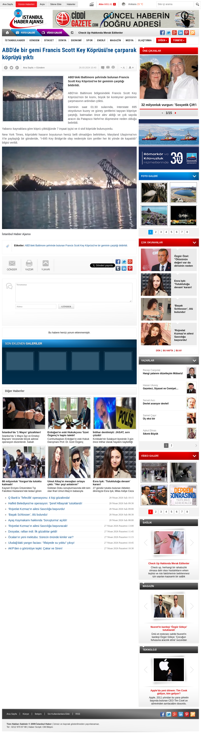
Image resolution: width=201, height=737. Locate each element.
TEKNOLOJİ (150, 649)
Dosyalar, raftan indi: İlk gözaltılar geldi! (32, 531)
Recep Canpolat (164, 372)
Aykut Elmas (164, 432)
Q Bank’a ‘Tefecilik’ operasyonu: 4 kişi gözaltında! (39, 497)
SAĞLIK (147, 522)
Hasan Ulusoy (164, 387)
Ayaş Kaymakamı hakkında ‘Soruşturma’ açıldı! (37, 520)
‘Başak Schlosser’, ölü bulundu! (27, 514)
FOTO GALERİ (149, 176)
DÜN (158, 350)
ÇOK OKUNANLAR (152, 242)
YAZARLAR (147, 360)
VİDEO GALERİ (149, 455)
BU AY (179, 350)
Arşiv (42, 4)
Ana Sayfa (8, 4)
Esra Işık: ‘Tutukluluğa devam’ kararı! (183, 284)
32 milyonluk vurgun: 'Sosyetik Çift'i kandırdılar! (168, 106)
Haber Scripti (35, 727)
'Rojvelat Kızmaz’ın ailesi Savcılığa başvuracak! (38, 525)
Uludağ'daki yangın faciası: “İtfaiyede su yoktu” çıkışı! (41, 542)
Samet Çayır (164, 417)
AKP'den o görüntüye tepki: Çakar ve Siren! (35, 548)
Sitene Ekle (56, 4)
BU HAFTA (168, 350)
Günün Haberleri (26, 4)
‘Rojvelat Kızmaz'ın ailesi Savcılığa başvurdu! (36, 509)
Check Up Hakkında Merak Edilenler (100, 32)
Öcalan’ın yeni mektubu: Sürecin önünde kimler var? (41, 537)
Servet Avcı (164, 402)
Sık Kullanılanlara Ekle (59, 714)
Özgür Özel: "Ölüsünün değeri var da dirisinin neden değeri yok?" (183, 261)
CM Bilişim (47, 727)
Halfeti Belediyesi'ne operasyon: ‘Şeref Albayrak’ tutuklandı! (45, 503)
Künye (26, 714)
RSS (78, 714)
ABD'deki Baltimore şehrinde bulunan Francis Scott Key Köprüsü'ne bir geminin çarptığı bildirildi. (76, 245)
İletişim (38, 714)
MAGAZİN (148, 586)
